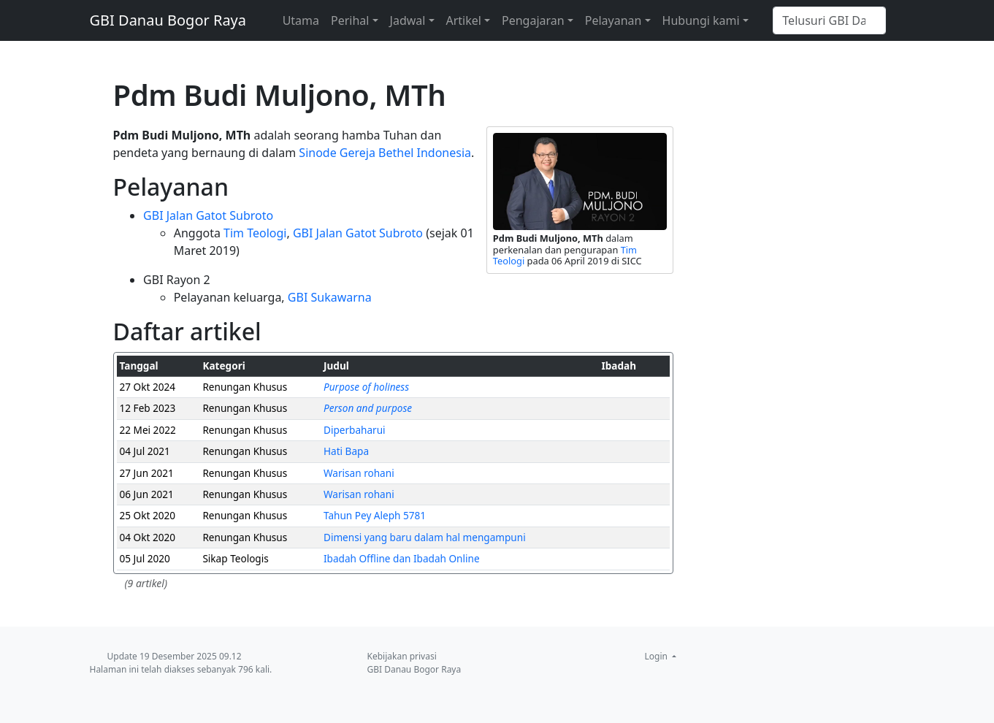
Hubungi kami (701, 20)
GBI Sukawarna (330, 297)
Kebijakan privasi (402, 656)
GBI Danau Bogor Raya (168, 20)
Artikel (463, 20)
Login (657, 656)
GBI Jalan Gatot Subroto (208, 215)
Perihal (350, 20)
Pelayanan (613, 20)
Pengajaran (533, 20)
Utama (301, 20)
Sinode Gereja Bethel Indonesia (385, 153)
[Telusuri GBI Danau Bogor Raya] (829, 20)
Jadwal (408, 20)
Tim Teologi (254, 233)
